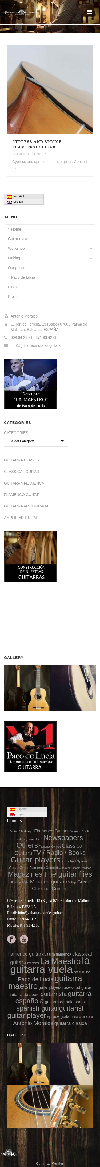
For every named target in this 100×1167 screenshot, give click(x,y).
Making (14, 258)
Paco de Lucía (21, 277)
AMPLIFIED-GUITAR (21, 517)
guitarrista (54, 994)
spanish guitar (37, 1008)
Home (14, 229)
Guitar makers (19, 239)
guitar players (50, 987)
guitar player (26, 1015)
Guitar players (36, 859)
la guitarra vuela (50, 965)
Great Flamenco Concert (38, 868)
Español (15, 196)
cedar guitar (82, 971)
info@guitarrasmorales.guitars (36, 345)
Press (13, 296)
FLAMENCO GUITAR (22, 495)
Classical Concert (69, 867)
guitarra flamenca (56, 954)
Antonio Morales (33, 1023)
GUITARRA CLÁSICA (22, 460)
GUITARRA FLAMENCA (24, 483)
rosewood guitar (77, 987)
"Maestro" (76, 831)
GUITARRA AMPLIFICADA (26, 506)
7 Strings (71, 882)
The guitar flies (67, 874)
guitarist (71, 1008)
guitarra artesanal (82, 1016)
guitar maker (31, 963)
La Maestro (60, 961)
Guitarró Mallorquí (21, 831)
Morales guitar (47, 881)
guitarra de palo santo (65, 1001)
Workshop (16, 248)
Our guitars (17, 268)
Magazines (25, 874)
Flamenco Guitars (51, 830)
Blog (13, 287)
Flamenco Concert (30, 154)
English (15, 202)
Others (27, 845)
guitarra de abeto (24, 994)
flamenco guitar (24, 954)
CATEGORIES (16, 433)
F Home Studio (20, 882)
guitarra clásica (70, 1023)
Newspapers (63, 838)
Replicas (86, 867)
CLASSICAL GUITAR (21, 471)
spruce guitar (59, 1016)
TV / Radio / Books (59, 852)
